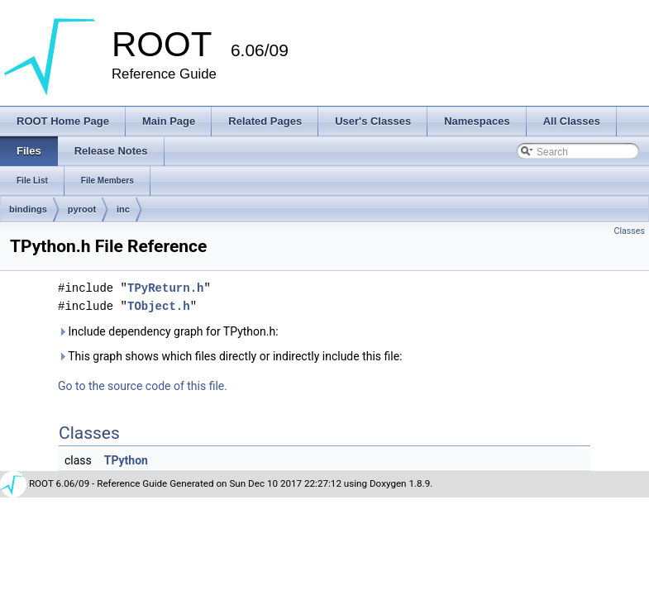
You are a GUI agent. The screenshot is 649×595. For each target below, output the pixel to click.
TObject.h (158, 306)
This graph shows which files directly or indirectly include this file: (230, 356)
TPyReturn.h (165, 288)
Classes (629, 231)
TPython (126, 460)
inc (123, 209)
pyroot (82, 209)
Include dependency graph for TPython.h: (168, 331)
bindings (28, 209)
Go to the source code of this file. (142, 386)
